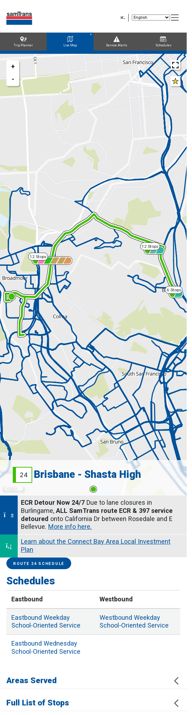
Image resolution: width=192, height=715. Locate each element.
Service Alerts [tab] (116, 41)
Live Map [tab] (70, 41)
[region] (93, 275)
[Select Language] (151, 18)
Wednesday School (45, 647)
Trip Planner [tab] (23, 41)
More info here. (70, 526)
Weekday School (45, 621)
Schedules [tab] (163, 41)
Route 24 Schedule (38, 563)
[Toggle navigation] (175, 18)
